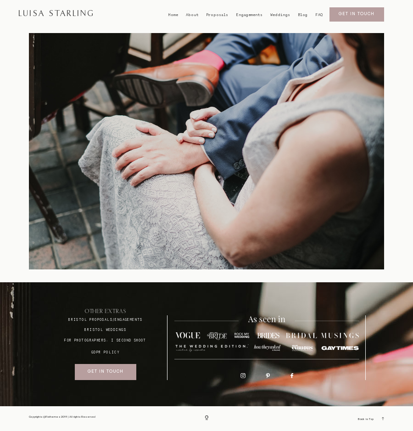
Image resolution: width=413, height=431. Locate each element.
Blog (302, 15)
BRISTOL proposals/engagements (105, 320)
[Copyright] (206, 418)
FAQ (319, 15)
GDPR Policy (105, 352)
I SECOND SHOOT (128, 340)
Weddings (280, 15)
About (192, 15)
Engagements (249, 15)
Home (173, 15)
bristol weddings (105, 330)
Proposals (217, 15)
